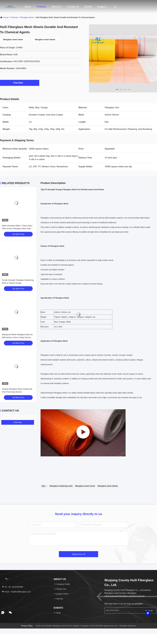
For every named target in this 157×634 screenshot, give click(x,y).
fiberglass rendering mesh (61, 486)
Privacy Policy (27, 626)
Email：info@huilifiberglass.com (16, 592)
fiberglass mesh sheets (108, 486)
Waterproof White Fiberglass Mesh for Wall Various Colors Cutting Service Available (17, 337)
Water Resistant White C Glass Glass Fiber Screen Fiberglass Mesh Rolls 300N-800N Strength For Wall (17, 228)
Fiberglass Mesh (26, 17)
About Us (56, 6)
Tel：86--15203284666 (12, 587)
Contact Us (73, 6)
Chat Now (19, 82)
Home (28, 6)
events (88, 6)
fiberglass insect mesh (85, 486)
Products (41, 6)
